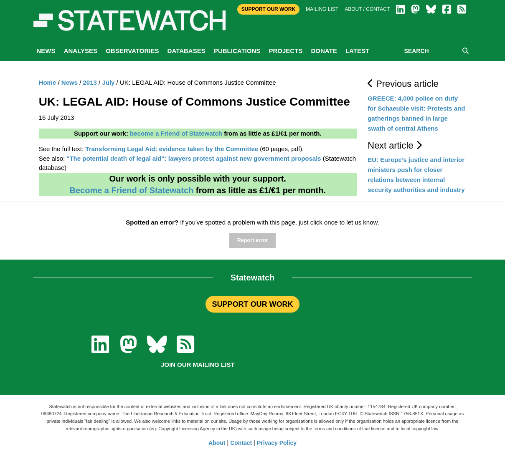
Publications (237, 50)
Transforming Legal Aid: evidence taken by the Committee (171, 148)
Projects (285, 50)
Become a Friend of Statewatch (131, 190)
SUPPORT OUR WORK (252, 304)
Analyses (80, 50)
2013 (90, 82)
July (108, 82)
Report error (252, 240)
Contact (241, 442)
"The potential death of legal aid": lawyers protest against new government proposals (193, 158)
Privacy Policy (277, 442)
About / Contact (367, 9)
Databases (186, 50)
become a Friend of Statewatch (176, 133)
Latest (357, 50)
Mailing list (322, 9)
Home (47, 82)
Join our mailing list (198, 364)
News (46, 50)
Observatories (132, 50)
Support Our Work (268, 9)
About (216, 442)
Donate (324, 50)
